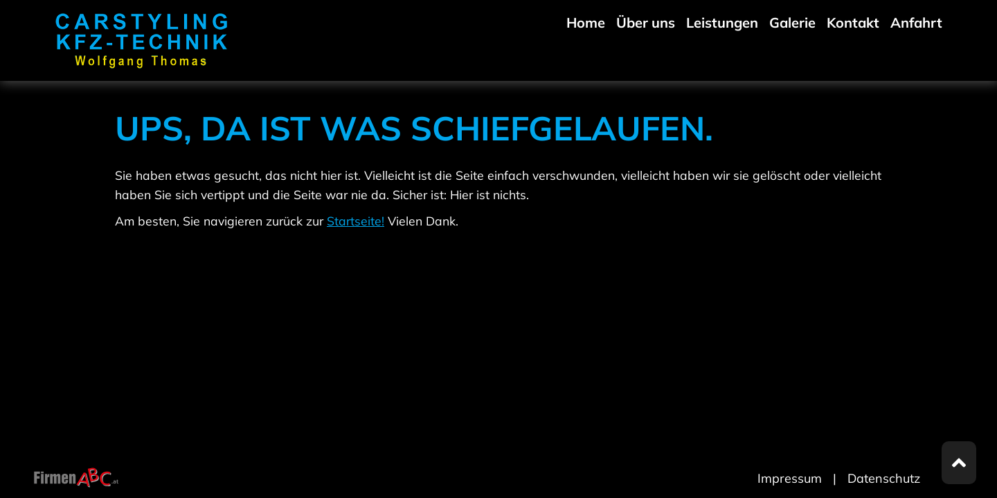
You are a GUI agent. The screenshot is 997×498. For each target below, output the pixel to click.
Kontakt (853, 22)
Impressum (789, 478)
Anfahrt (916, 22)
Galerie (792, 22)
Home (585, 22)
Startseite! (355, 220)
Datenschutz (883, 478)
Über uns (645, 22)
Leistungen (722, 22)
